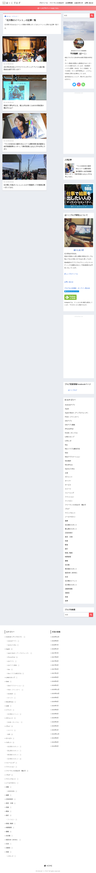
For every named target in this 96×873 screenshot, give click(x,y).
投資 (66, 541)
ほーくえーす (79, 250)
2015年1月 (55, 730)
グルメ (9, 726)
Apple (67, 409)
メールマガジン (70, 517)
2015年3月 (55, 722)
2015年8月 (55, 701)
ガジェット (68, 477)
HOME (48, 866)
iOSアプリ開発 (70, 425)
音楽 (66, 597)
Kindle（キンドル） (71, 433)
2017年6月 (55, 657)
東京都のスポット (71, 569)
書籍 (66, 561)
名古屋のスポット (71, 525)
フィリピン (68, 501)
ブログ (67, 509)
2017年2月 (55, 669)
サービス (68, 485)
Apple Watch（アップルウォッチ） (77, 413)
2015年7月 (55, 705)
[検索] (92, 15)
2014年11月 (55, 734)
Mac (66, 445)
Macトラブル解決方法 (72, 449)
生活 (66, 577)
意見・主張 (68, 537)
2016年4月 (55, 681)
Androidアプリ (70, 405)
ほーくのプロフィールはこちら (48, 8)
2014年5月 (55, 746)
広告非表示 (68, 533)
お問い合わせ (89, 3)
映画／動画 (68, 553)
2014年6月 (55, 742)
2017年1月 (55, 673)
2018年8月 (55, 641)
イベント (10, 710)
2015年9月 (55, 697)
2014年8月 (55, 738)
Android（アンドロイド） (16, 637)
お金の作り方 (78, 3)
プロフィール (43, 3)
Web (66, 453)
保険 (9, 787)
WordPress (69, 465)
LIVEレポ (68, 441)
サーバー (68, 481)
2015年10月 (55, 693)
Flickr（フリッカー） (72, 417)
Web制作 (68, 461)
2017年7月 (55, 653)
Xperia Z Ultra (70, 469)
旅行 (66, 549)
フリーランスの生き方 (57, 3)
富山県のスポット (71, 529)
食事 (66, 601)
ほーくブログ (72, 390)
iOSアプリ (68, 421)
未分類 (67, 565)
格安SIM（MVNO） (71, 573)
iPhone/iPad (69, 429)
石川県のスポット (71, 585)
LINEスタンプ (69, 437)
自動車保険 (68, 589)
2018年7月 (55, 645)
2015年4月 (55, 718)
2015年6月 (55, 709)
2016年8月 (55, 677)
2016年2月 (55, 685)
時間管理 (68, 557)
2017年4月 (55, 661)
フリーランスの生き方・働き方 (75, 505)
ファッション (69, 497)
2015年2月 (55, 726)
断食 (66, 545)
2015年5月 (55, 713)
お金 (66, 473)
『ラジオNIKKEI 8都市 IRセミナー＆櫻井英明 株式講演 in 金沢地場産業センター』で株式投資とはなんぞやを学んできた (78, 171)
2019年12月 (55, 637)
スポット (10, 742)
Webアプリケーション (72, 457)
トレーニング (69, 493)
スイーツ (68, 489)
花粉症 (67, 593)
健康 (66, 521)
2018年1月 (55, 649)
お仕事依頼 (69, 3)
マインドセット (70, 513)
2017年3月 (55, 665)
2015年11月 (55, 689)
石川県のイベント (71, 581)
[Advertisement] (79, 122)
